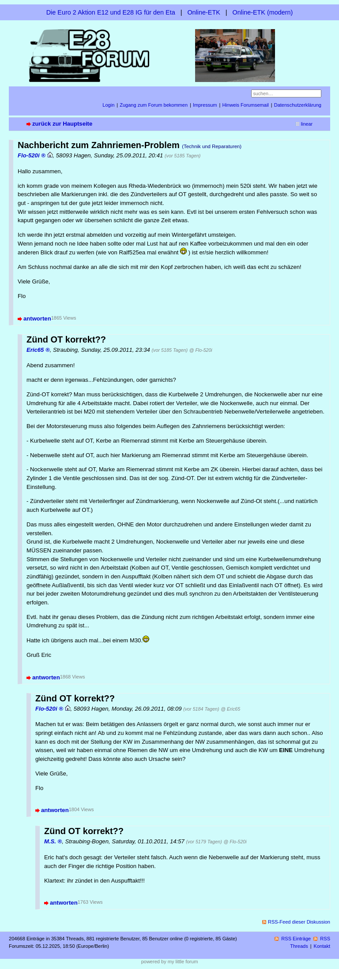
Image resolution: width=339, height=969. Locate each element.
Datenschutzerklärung (297, 105)
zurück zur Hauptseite (62, 123)
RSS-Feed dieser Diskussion (299, 921)
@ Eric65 (230, 709)
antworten (37, 318)
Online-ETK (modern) (263, 12)
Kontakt (322, 946)
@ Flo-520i (200, 350)
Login (108, 105)
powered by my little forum (169, 961)
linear (307, 124)
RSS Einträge (296, 938)
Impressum (205, 105)
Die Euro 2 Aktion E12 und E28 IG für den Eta (110, 12)
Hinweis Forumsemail (245, 105)
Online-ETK (203, 12)
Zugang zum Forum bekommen (154, 105)
